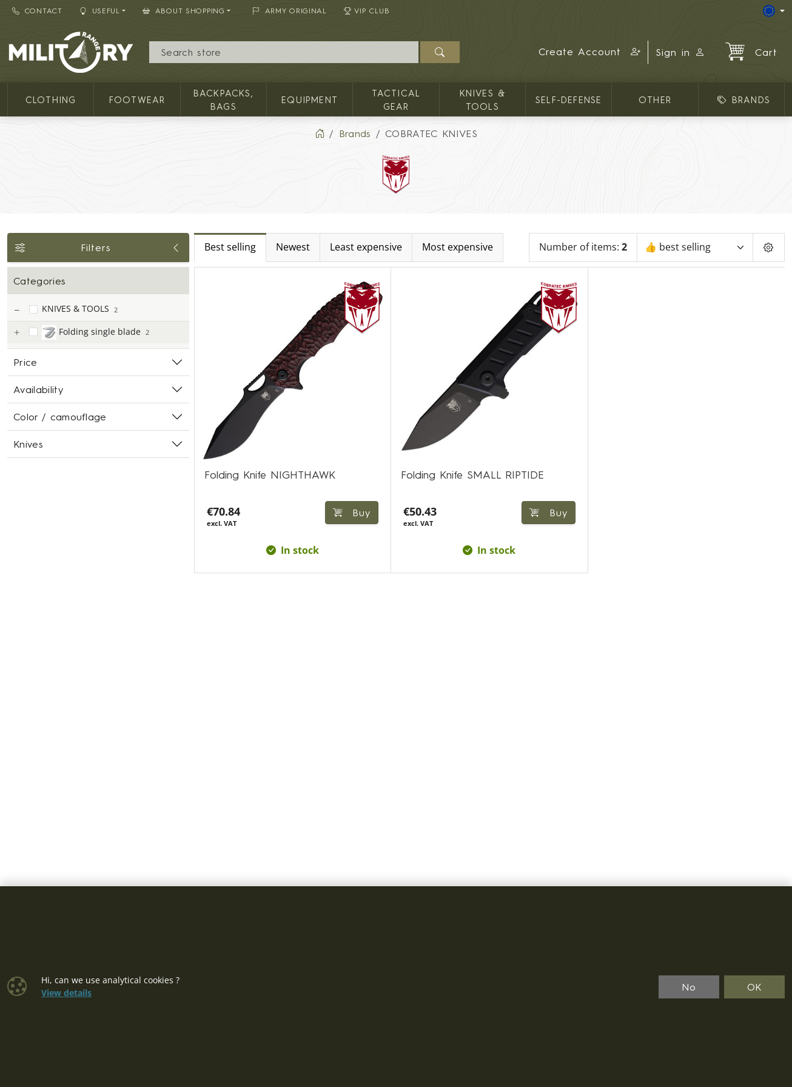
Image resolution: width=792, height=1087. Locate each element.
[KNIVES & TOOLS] (16, 310)
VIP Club (367, 10)
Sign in (680, 52)
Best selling (230, 247)
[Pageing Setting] (768, 247)
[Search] (283, 52)
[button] (589, 52)
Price (25, 362)
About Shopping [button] (184, 10)
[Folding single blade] (16, 333)
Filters (98, 247)
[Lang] (774, 11)
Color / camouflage (60, 417)
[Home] (319, 133)
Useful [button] (99, 10)
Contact (37, 10)
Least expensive (366, 247)
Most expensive (457, 247)
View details (66, 993)
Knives (28, 444)
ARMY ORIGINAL (289, 10)
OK (754, 987)
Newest (293, 247)
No (689, 987)
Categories (39, 281)
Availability (38, 389)
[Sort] (695, 247)
